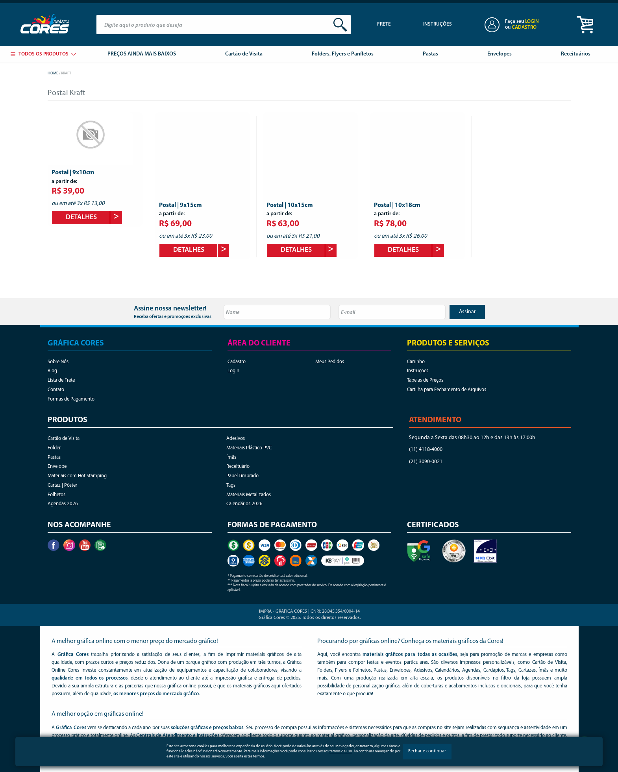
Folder (54, 448)
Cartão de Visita (244, 54)
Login (233, 370)
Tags (230, 485)
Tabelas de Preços (425, 380)
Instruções (437, 24)
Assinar (467, 311)
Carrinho (416, 361)
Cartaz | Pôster (62, 485)
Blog (52, 370)
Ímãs (231, 457)
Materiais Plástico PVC (249, 448)
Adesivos (235, 438)
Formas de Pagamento (71, 399)
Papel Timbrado (242, 475)
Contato (56, 389)
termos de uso (340, 751)
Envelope (57, 466)
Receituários (575, 54)
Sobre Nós (58, 361)
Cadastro (237, 361)
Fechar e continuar (427, 751)
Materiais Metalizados (248, 494)
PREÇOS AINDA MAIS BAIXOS (141, 54)
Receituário (238, 466)
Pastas (430, 54)
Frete (384, 24)
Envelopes (499, 54)
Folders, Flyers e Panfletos (343, 54)
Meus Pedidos (329, 361)
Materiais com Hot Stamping (77, 475)
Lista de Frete (61, 380)
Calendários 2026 (244, 503)
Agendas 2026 (63, 503)
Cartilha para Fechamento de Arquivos (446, 389)
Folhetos (56, 494)
